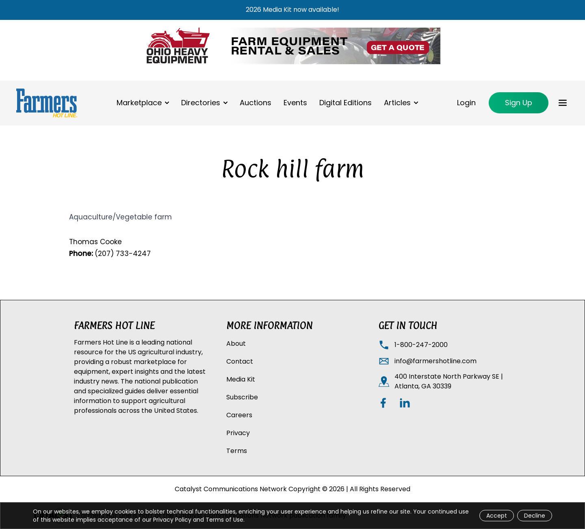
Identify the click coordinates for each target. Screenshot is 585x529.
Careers (239, 415)
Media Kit (240, 379)
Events (295, 103)
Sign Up (518, 103)
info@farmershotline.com (435, 361)
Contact (239, 361)
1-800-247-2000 (421, 344)
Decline (534, 516)
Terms (236, 450)
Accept (496, 516)
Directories (200, 103)
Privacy (238, 433)
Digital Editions (345, 103)
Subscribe (242, 397)
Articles (397, 103)
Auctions (255, 103)
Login (466, 103)
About (236, 343)
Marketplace (139, 103)
